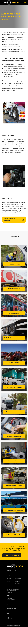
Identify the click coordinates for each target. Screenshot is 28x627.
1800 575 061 (9, 609)
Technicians (9, 578)
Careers (8, 579)
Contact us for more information (14, 219)
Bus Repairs (17, 583)
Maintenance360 (18, 578)
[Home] (10, 2)
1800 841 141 (9, 618)
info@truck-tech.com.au (16, 571)
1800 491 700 (9, 571)
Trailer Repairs (17, 581)
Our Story (8, 581)
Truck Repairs (17, 579)
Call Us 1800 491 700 (12, 555)
